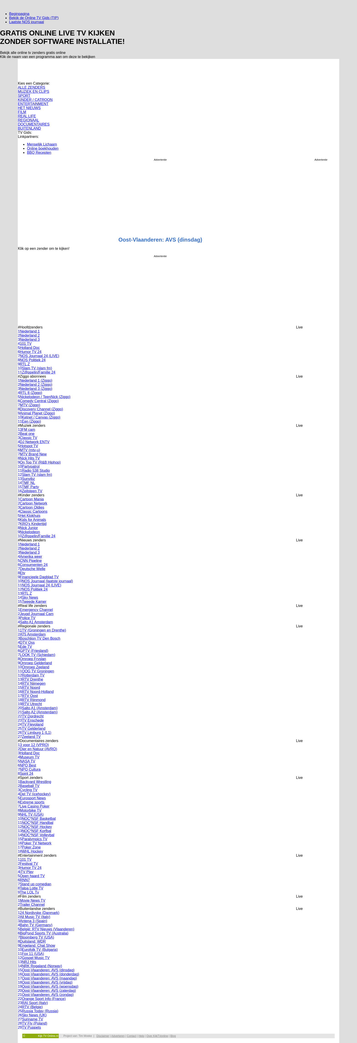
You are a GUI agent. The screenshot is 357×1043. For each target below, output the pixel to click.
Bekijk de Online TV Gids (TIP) (34, 18)
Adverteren (118, 1036)
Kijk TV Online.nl (48, 1036)
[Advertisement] (321, 233)
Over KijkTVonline (157, 1036)
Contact (131, 1036)
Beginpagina (19, 14)
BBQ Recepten (39, 152)
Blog (173, 1036)
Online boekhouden (43, 148)
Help (141, 1036)
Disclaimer (103, 1036)
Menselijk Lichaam (42, 144)
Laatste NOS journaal (26, 22)
